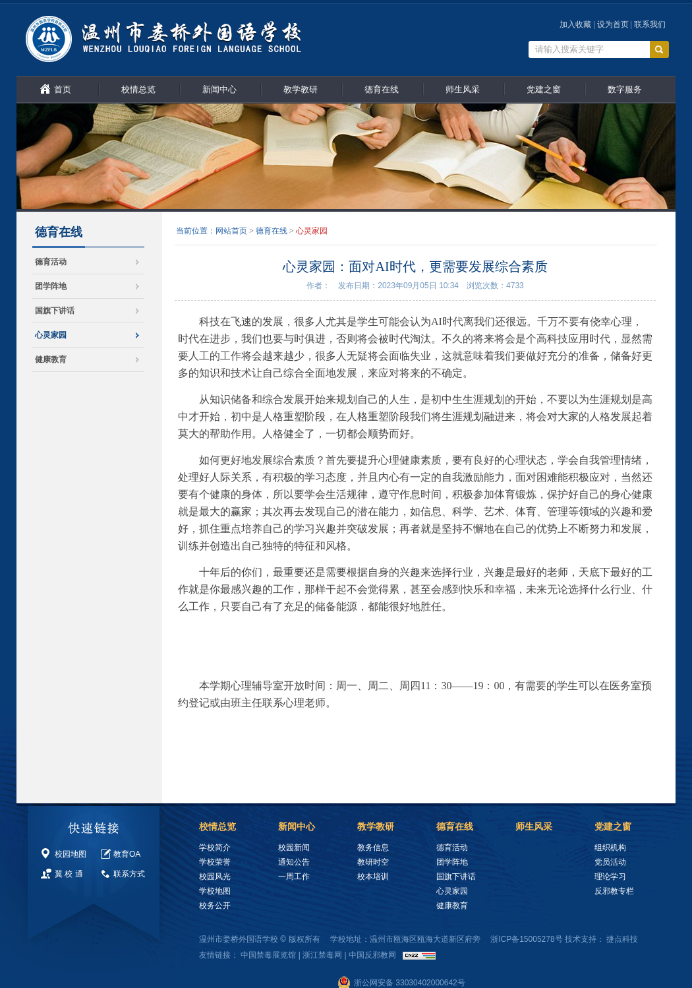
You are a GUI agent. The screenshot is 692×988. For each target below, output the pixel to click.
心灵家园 (51, 335)
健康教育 (51, 359)
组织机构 (610, 847)
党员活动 (610, 862)
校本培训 (373, 876)
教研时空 (373, 862)
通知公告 (294, 862)
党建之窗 (544, 89)
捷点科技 (622, 939)
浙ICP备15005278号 (526, 939)
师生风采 (463, 89)
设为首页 (613, 24)
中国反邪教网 (372, 955)
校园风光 (215, 876)
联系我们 (650, 24)
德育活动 (51, 261)
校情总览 (138, 89)
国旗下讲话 (54, 310)
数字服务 (625, 89)
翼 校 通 (69, 874)
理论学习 (610, 876)
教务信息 (373, 847)
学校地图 (215, 891)
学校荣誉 (215, 862)
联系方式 (129, 874)
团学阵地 (51, 286)
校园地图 (70, 854)
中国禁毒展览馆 (268, 955)
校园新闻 (294, 847)
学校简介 (215, 847)
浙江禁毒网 (322, 955)
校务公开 (215, 905)
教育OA (126, 854)
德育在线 (381, 89)
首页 (62, 89)
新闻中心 (219, 89)
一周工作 (294, 876)
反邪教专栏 (614, 891)
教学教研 (300, 89)
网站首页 (231, 230)
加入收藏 (575, 24)
